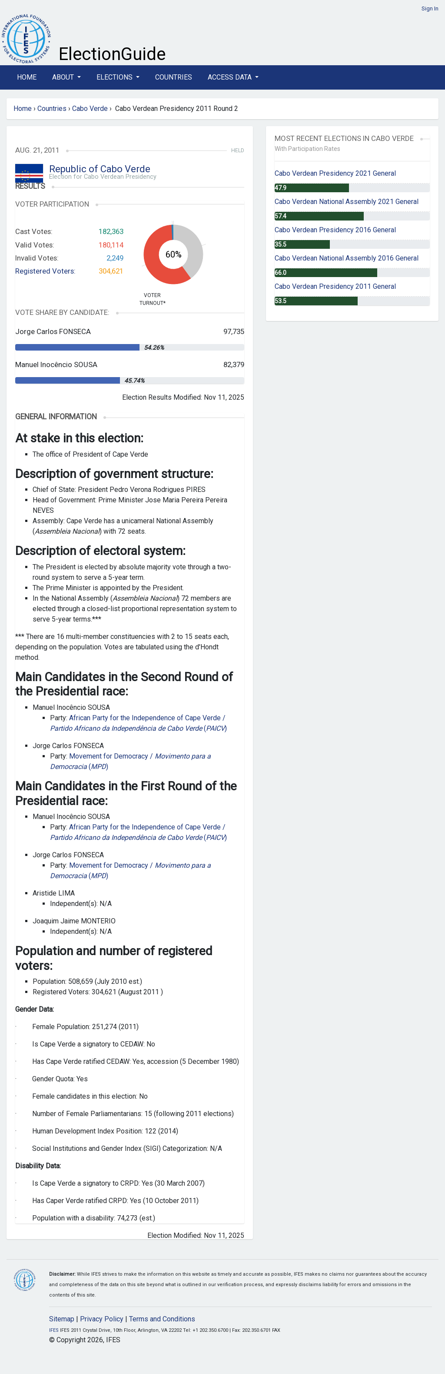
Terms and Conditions (162, 1319)
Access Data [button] (230, 77)
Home (27, 77)
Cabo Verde (90, 108)
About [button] (64, 77)
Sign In (430, 8)
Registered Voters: (45, 271)
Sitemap (61, 1319)
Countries (173, 77)
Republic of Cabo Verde (99, 169)
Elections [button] (115, 77)
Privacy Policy (101, 1319)
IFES (54, 1330)
